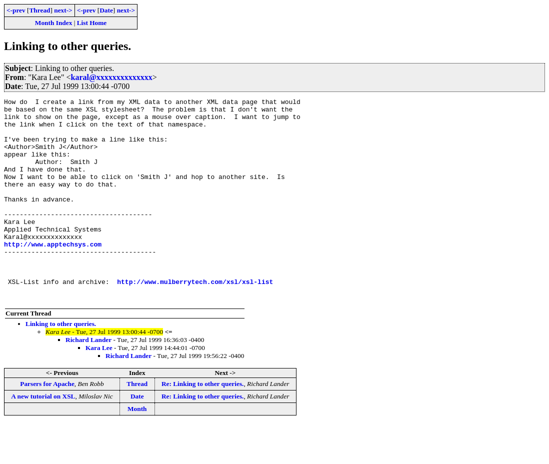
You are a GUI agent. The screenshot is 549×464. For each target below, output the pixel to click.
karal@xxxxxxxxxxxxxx (111, 77)
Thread (39, 10)
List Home (92, 22)
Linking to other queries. (61, 364)
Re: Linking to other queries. (203, 424)
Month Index (53, 22)
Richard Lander (89, 380)
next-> (63, 10)
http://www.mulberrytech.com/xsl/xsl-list (195, 319)
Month (137, 449)
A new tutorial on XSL (43, 436)
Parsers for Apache (47, 424)
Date (106, 10)
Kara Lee (99, 388)
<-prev (16, 10)
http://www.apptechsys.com (53, 274)
